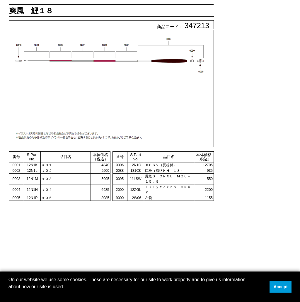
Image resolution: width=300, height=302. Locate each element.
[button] (9, 294)
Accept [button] (281, 286)
